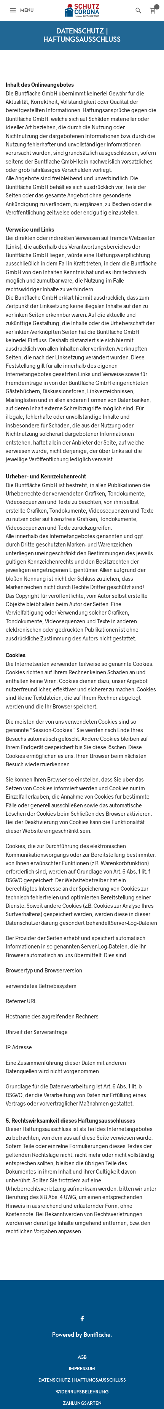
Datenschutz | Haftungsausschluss (82, 1380)
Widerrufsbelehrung (82, 1392)
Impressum (82, 1368)
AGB (82, 1357)
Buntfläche (97, 1335)
